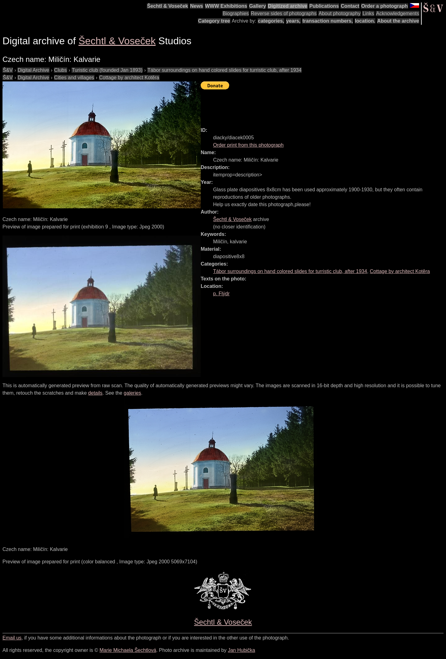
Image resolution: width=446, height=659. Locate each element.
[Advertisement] (313, 105)
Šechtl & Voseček (167, 6)
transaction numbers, (327, 21)
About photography (340, 13)
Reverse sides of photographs (284, 13)
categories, (271, 21)
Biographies (236, 13)
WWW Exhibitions (226, 6)
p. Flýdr (221, 293)
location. (365, 21)
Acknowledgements (397, 13)
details (95, 393)
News (196, 6)
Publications (324, 6)
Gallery (257, 6)
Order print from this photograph (248, 145)
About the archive (398, 21)
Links (368, 13)
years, (293, 21)
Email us (11, 637)
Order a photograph (384, 6)
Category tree (214, 21)
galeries (132, 393)
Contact (350, 6)
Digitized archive (287, 6)
